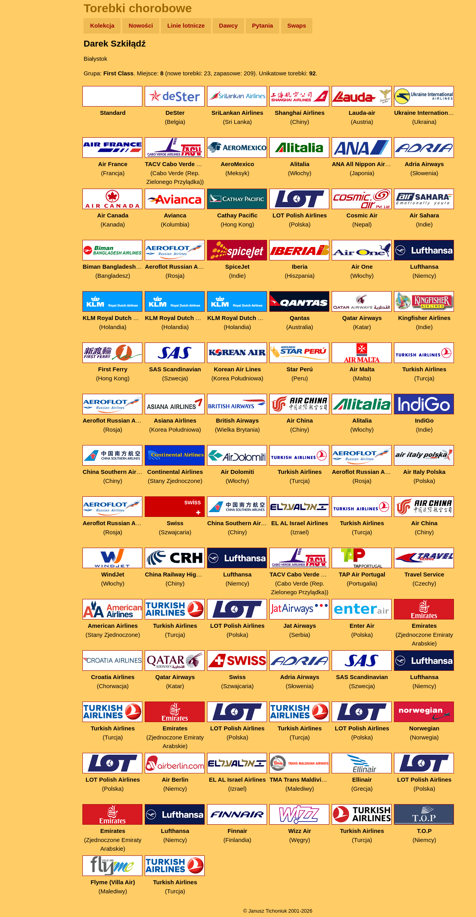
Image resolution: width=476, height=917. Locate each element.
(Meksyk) (243, 156)
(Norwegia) (430, 721)
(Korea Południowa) (243, 362)
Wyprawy (26, 56)
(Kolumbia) (181, 208)
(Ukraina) (430, 105)
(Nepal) (368, 208)
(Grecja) (368, 772)
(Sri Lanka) (243, 105)
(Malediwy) (306, 772)
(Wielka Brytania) (243, 413)
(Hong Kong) (243, 208)
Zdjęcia (23, 71)
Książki (23, 102)
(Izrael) (306, 515)
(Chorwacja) (119, 669)
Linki (20, 147)
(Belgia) (181, 105)
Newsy (22, 86)
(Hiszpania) (306, 259)
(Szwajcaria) (181, 515)
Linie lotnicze (192, 25)
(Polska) (306, 208)
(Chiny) (306, 105)
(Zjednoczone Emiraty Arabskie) (430, 623)
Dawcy (234, 25)
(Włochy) (306, 156)
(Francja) (119, 156)
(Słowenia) (430, 156)
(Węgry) (306, 823)
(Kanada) (119, 208)
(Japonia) (368, 156)
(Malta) (368, 362)
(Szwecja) (181, 362)
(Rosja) (181, 259)
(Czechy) (430, 567)
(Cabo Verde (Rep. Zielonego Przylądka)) (181, 161)
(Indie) (430, 208)
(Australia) (306, 310)
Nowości (147, 25)
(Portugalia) (368, 567)
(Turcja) (430, 362)
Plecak (22, 132)
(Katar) (368, 310)
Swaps (302, 25)
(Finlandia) (243, 823)
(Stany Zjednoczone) (181, 464)
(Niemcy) (430, 259)
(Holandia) (119, 310)
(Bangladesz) (119, 259)
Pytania (268, 25)
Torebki (23, 162)
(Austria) (368, 105)
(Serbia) (306, 618)
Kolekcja (108, 25)
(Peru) (306, 362)
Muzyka (23, 117)
